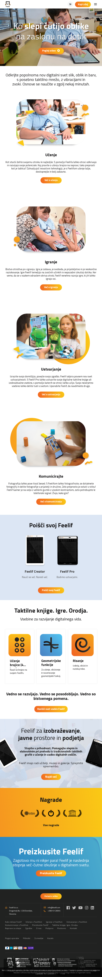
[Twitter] (74, 908)
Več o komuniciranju (51, 501)
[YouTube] (80, 908)
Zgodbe (28, 928)
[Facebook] (68, 908)
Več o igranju (51, 287)
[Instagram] (86, 908)
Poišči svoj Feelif (51, 525)
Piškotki (26, 938)
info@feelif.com (54, 907)
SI (70, 4)
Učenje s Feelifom (34, 921)
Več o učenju (51, 180)
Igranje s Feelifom (54, 921)
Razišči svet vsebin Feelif (51, 709)
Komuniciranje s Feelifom (16, 925)
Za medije (38, 938)
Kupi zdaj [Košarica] (83, 4)
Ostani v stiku (51, 896)
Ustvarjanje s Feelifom (77, 921)
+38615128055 (54, 910)
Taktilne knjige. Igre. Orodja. (51, 610)
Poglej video (51, 50)
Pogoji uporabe (12, 938)
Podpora (49, 928)
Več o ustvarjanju (51, 394)
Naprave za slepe (13, 928)
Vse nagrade (51, 825)
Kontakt (73, 928)
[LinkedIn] (92, 908)
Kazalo (50, 938)
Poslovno (61, 928)
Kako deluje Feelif (13, 921)
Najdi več (51, 776)
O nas (39, 928)
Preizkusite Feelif (51, 851)
